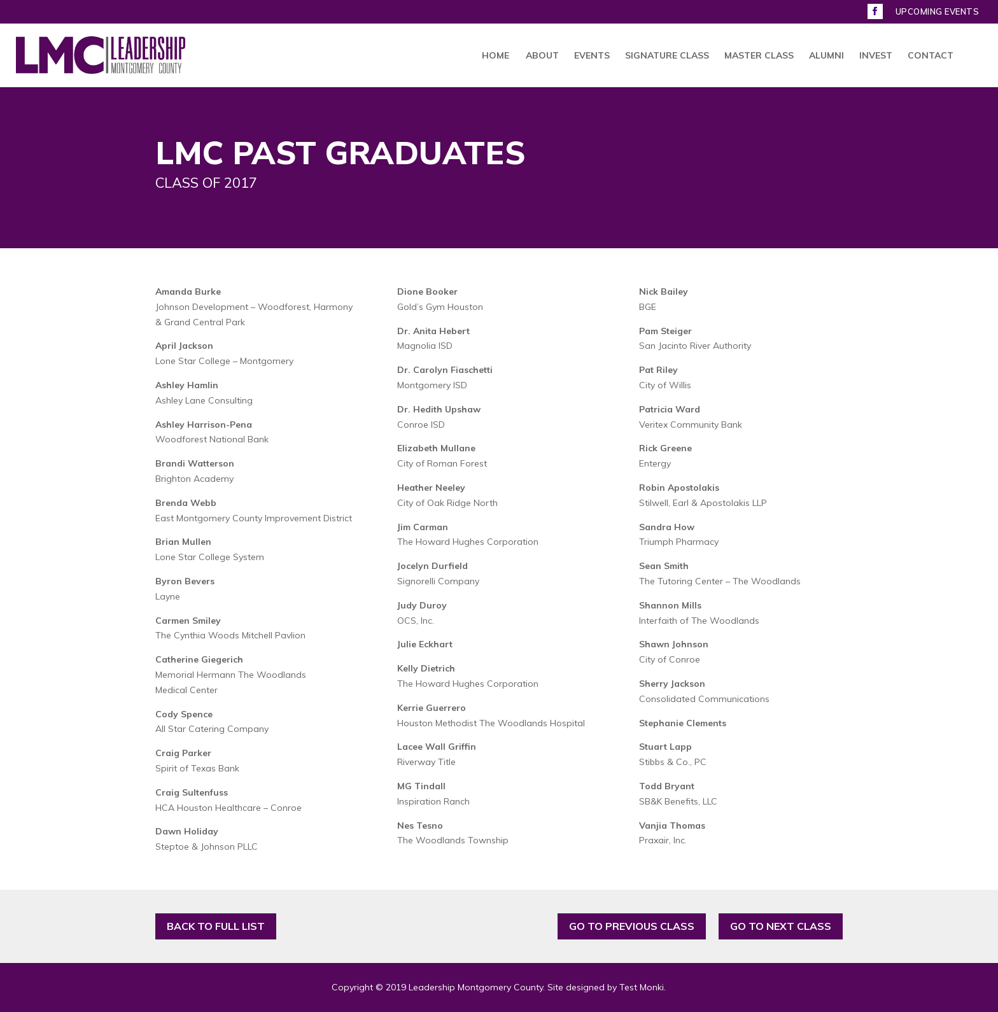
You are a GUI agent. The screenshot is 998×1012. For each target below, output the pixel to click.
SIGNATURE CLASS (667, 56)
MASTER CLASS (759, 56)
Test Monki (641, 987)
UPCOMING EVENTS (938, 12)
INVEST (875, 56)
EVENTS (592, 56)
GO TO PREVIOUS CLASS (631, 926)
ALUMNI (826, 56)
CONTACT (930, 56)
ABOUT (542, 56)
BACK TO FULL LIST (216, 926)
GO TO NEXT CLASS (780, 926)
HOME (495, 56)
